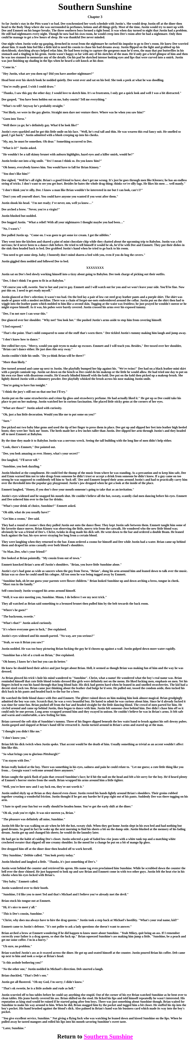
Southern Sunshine (108, 1036)
